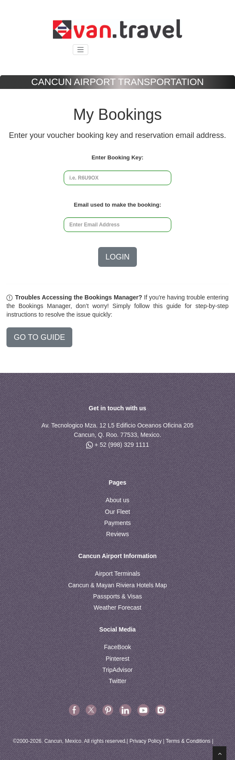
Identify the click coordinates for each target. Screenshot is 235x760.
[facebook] (74, 709)
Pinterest (117, 658)
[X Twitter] (91, 709)
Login (117, 257)
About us (117, 500)
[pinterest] (108, 709)
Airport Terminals (117, 573)
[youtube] (143, 709)
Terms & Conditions (188, 741)
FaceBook (117, 647)
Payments (117, 522)
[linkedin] (125, 709)
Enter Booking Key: (118, 157)
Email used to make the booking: (117, 204)
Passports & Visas (117, 596)
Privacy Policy (146, 741)
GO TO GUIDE (39, 337)
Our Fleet (117, 511)
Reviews (117, 534)
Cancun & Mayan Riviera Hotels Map (117, 585)
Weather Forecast (117, 607)
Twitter (117, 681)
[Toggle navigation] (80, 49)
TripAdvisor (117, 669)
